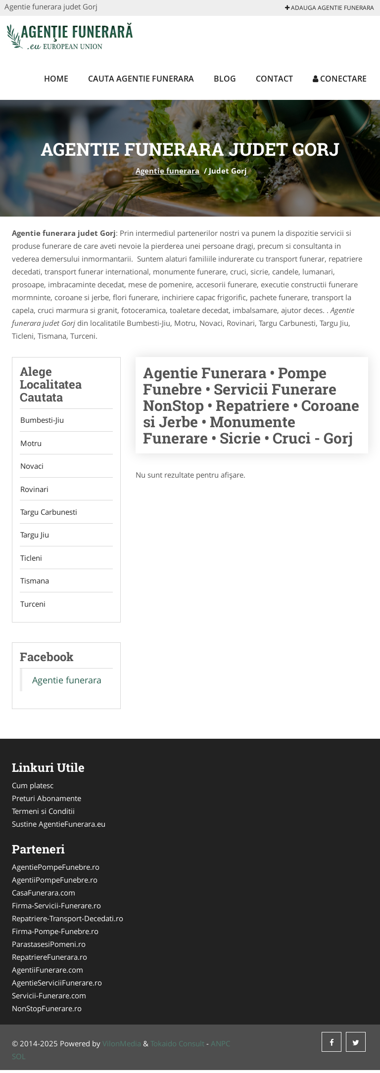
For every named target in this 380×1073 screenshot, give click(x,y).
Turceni (32, 606)
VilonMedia (121, 1046)
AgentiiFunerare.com (47, 973)
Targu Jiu (34, 536)
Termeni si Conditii (43, 814)
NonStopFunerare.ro (47, 1011)
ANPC (220, 1046)
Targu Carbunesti (48, 513)
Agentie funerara (167, 171)
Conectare (340, 78)
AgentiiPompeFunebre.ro (54, 883)
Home (56, 78)
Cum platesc (32, 788)
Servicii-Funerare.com (49, 998)
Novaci (31, 467)
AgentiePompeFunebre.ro (55, 870)
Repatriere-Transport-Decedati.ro (67, 921)
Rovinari (34, 490)
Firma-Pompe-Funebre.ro (55, 934)
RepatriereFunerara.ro (49, 960)
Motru (30, 443)
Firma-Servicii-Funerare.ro (56, 908)
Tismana (34, 583)
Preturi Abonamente (46, 801)
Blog (225, 78)
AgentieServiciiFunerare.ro (57, 985)
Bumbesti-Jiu (41, 420)
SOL (19, 1059)
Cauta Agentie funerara (141, 78)
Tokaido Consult (177, 1046)
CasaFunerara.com (43, 895)
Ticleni (31, 560)
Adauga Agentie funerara (329, 7)
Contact (274, 78)
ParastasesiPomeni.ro (49, 947)
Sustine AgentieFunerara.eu (58, 827)
